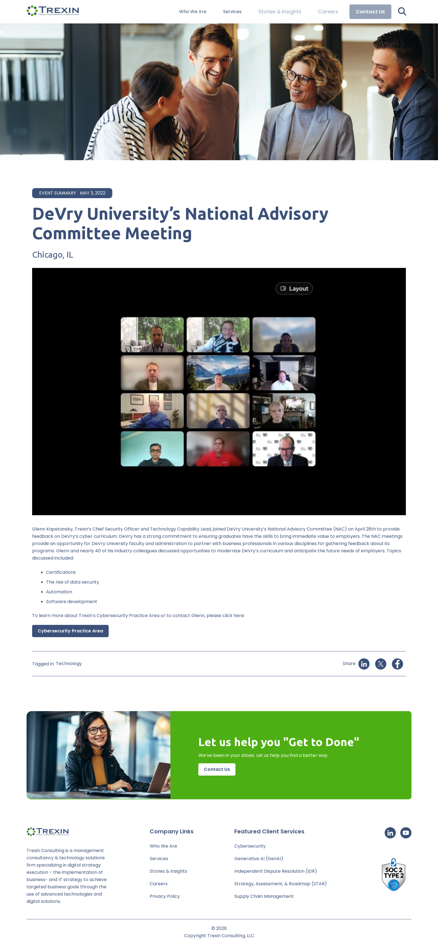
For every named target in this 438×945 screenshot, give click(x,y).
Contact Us (371, 11)
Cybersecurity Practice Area (70, 631)
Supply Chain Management (264, 896)
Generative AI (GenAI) (258, 858)
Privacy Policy (165, 896)
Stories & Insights (285, 12)
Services (240, 12)
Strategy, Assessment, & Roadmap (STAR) (280, 884)
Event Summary (57, 193)
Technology (69, 663)
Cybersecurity (250, 846)
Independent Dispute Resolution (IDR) (275, 871)
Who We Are (200, 12)
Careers (329, 12)
